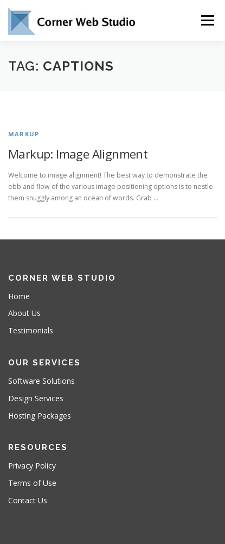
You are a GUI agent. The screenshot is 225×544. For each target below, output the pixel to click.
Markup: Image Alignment (77, 154)
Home (19, 296)
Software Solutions (41, 381)
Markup (23, 134)
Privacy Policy (32, 465)
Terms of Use (32, 483)
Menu (207, 20)
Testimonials (30, 330)
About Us (24, 313)
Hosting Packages (39, 415)
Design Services (35, 398)
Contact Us (27, 500)
